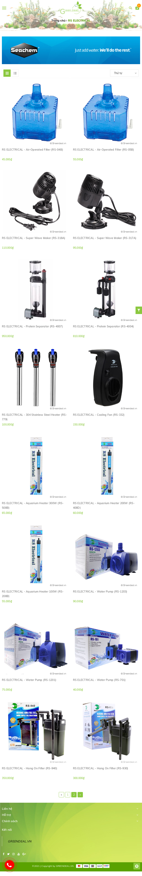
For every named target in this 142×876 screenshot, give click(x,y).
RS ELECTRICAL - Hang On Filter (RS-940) (29, 768)
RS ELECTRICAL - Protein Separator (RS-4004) (103, 326)
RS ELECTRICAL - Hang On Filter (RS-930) (100, 768)
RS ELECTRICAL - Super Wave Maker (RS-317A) (104, 238)
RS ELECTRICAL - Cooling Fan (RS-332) (99, 415)
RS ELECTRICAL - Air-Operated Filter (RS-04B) (32, 149)
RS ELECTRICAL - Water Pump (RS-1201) (29, 680)
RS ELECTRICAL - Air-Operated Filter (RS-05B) (103, 149)
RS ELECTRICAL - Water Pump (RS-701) (99, 680)
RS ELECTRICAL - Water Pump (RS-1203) (100, 591)
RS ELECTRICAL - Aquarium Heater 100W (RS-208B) (32, 593)
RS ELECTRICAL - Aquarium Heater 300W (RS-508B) (32, 505)
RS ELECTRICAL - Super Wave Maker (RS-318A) (33, 238)
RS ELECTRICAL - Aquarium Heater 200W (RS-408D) (104, 505)
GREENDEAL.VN (19, 841)
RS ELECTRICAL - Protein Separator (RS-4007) (32, 326)
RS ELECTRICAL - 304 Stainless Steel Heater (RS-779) (34, 417)
